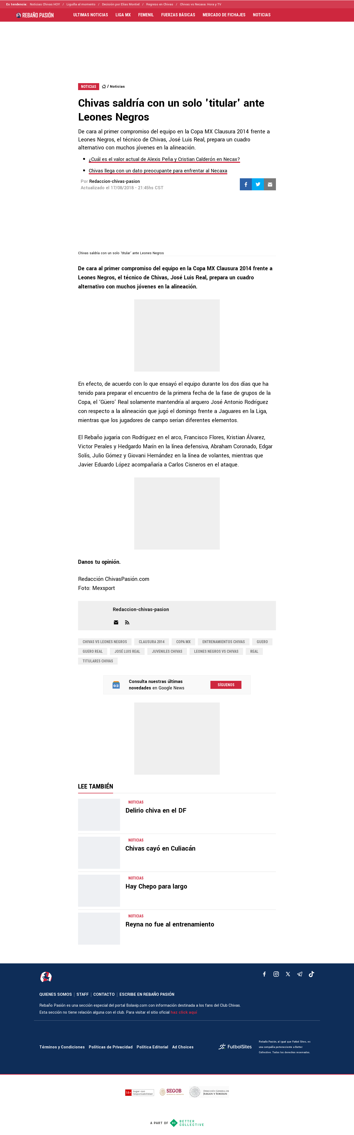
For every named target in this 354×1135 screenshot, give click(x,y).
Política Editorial (152, 1047)
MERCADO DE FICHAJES (224, 15)
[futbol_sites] (236, 1047)
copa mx (183, 642)
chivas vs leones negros (105, 642)
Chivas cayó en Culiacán (160, 848)
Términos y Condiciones (62, 1047)
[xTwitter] (288, 974)
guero (262, 642)
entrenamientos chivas (223, 642)
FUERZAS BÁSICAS (178, 15)
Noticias (117, 86)
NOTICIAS (262, 15)
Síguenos (226, 685)
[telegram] (300, 974)
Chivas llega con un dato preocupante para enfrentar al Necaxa (158, 170)
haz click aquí (184, 1012)
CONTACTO (104, 994)
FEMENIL (146, 15)
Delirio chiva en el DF (155, 810)
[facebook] (264, 974)
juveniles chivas (167, 651)
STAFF (82, 994)
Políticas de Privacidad (111, 1047)
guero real (93, 651)
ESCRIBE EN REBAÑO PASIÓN (147, 994)
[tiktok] (311, 974)
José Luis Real (127, 651)
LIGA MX (123, 15)
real (254, 651)
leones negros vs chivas (216, 651)
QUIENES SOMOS (55, 994)
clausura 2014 (151, 642)
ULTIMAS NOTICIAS (90, 15)
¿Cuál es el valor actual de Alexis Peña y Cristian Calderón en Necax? (164, 159)
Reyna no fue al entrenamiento (169, 924)
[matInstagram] (276, 974)
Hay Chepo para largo (156, 886)
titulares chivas (98, 661)
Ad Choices (183, 1047)
